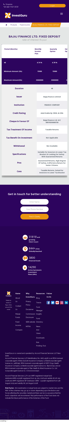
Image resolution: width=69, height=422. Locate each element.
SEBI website (30, 322)
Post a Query (34, 216)
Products (13, 25)
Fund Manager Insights (39, 310)
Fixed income (25, 25)
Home (17, 293)
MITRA (28, 326)
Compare (18, 330)
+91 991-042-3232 (10, 7)
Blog (38, 298)
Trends (38, 303)
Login (52, 6)
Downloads (40, 338)
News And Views (38, 330)
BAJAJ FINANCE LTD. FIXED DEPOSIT (46, 25)
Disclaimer (29, 309)
